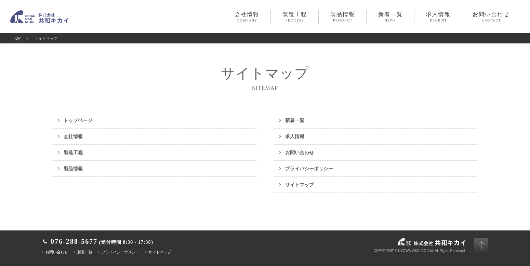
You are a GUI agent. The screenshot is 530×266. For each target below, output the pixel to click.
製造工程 (294, 17)
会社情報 (246, 17)
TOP (17, 38)
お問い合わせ (491, 17)
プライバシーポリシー (309, 168)
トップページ (78, 120)
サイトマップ (299, 184)
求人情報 (438, 17)
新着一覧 (390, 17)
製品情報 (342, 17)
